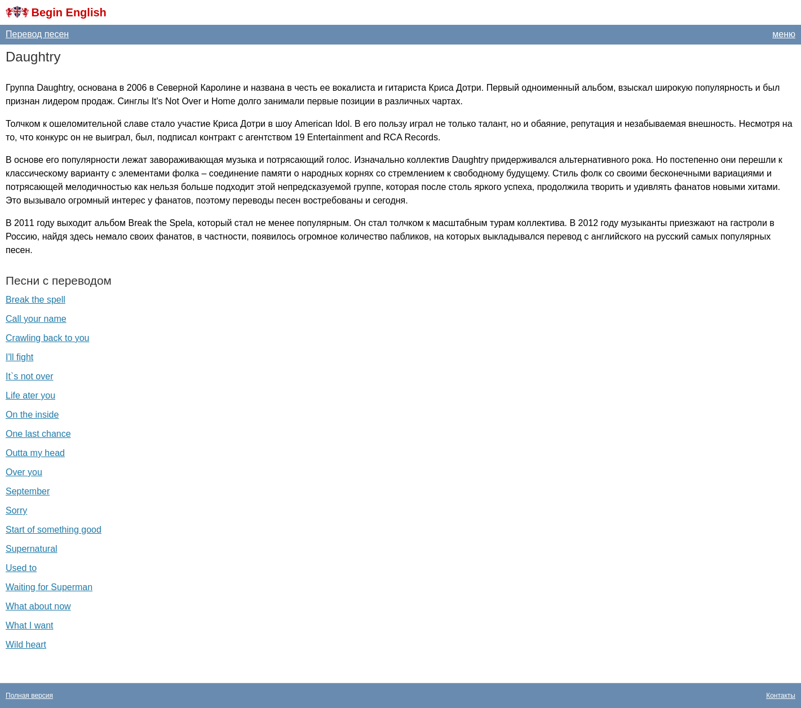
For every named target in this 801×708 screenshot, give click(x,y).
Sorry (16, 510)
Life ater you (30, 395)
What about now (38, 606)
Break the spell (35, 299)
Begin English (68, 12)
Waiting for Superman (49, 587)
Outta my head (35, 453)
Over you (24, 472)
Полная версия (29, 696)
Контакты (780, 696)
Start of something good (53, 529)
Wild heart (26, 644)
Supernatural (31, 549)
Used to (21, 568)
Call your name (36, 319)
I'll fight (19, 357)
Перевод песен (37, 34)
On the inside (32, 414)
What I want (29, 625)
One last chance (38, 434)
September (28, 491)
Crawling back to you (48, 338)
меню (783, 34)
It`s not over (29, 376)
